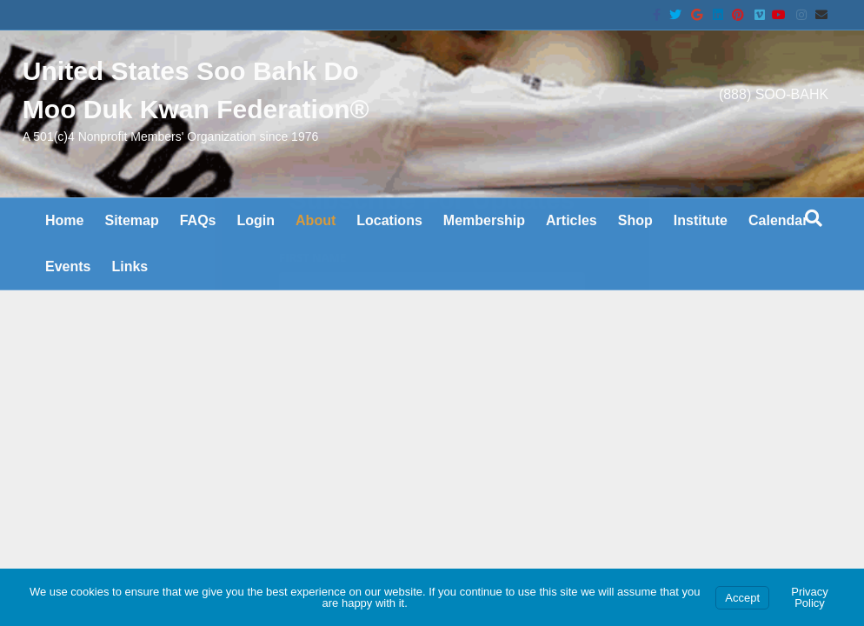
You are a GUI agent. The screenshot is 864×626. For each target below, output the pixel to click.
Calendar (778, 250)
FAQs (198, 250)
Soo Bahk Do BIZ (89, 522)
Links (129, 297)
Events (67, 297)
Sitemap (131, 250)
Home (64, 250)
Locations (389, 250)
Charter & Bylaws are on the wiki (159, 429)
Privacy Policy (809, 597)
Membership (484, 250)
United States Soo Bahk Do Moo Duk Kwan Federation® (228, 508)
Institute (701, 250)
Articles (571, 250)
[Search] (813, 248)
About (316, 250)
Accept (742, 597)
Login (256, 250)
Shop (635, 250)
